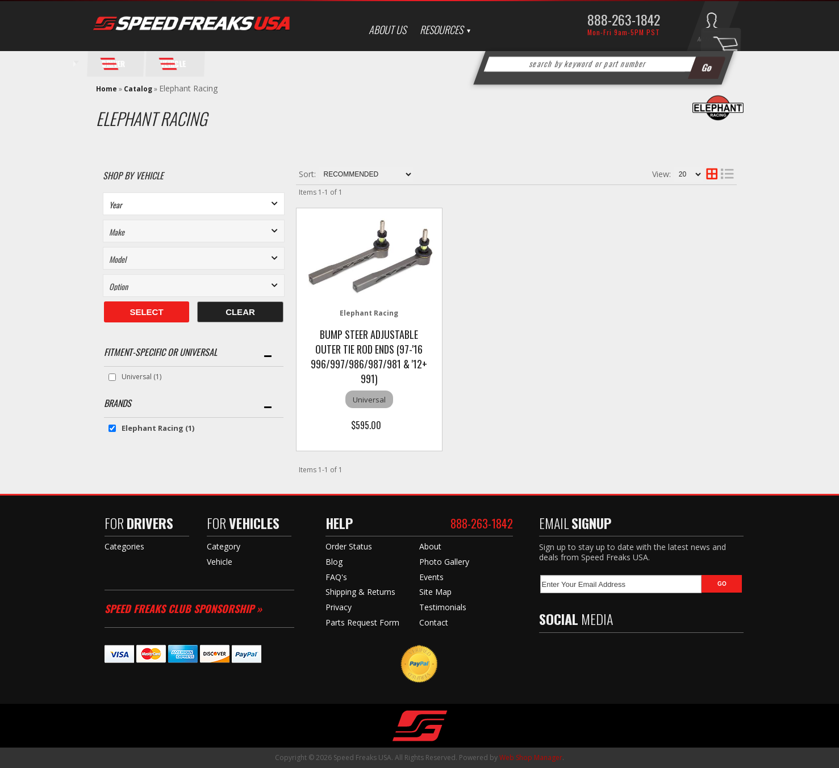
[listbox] (194, 203)
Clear (240, 312)
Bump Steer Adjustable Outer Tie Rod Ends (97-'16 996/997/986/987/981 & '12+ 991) (369, 356)
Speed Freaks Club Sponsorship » (183, 608)
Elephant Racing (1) (158, 428)
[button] (603, 64)
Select (146, 312)
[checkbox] (112, 377)
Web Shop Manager (530, 757)
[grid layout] (712, 174)
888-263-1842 (623, 19)
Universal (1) (141, 376)
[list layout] (727, 174)
